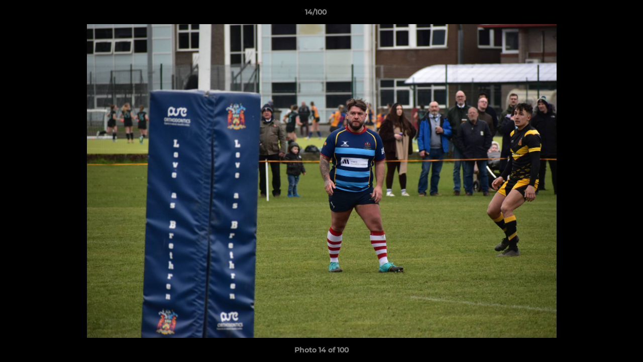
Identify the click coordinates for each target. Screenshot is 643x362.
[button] (601, 14)
